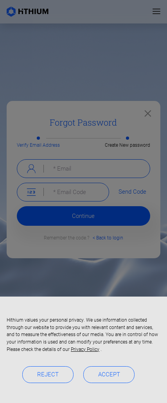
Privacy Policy (85, 349)
